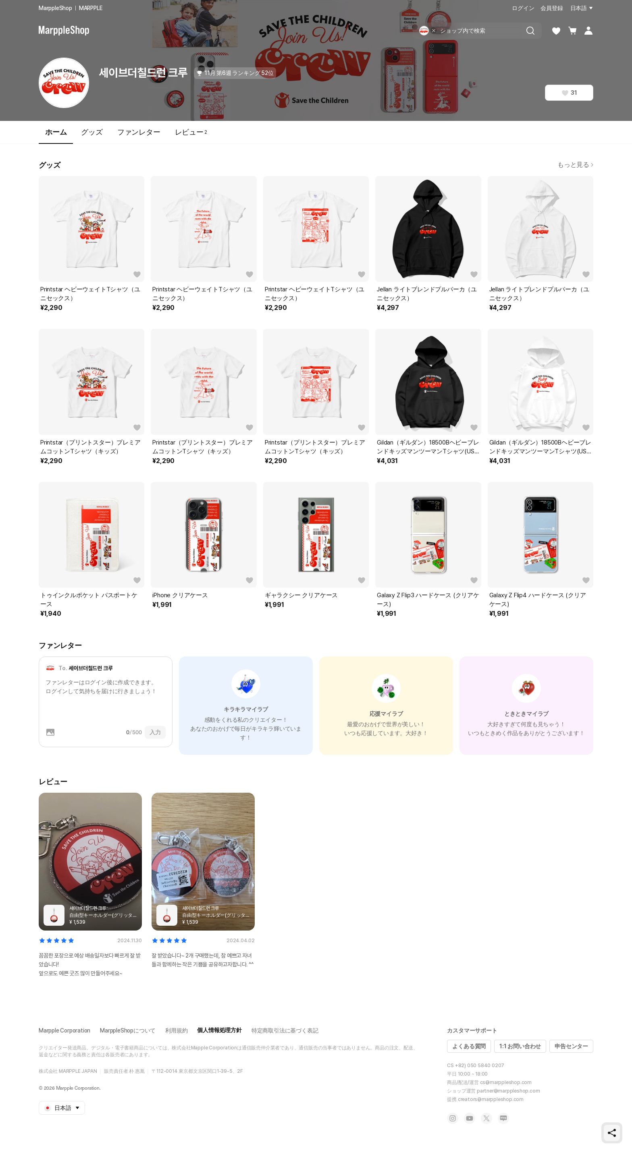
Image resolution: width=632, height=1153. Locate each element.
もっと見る (575, 164)
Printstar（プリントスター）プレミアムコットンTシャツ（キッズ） (90, 447)
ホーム (56, 135)
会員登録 (552, 8)
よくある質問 (469, 1046)
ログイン (523, 8)
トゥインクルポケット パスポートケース (88, 600)
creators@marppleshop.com (491, 1099)
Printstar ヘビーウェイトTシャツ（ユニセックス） (90, 294)
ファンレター (138, 132)
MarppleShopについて (128, 1030)
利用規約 (176, 1030)
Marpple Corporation (64, 1030)
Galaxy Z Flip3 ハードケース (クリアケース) (428, 600)
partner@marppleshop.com (508, 1091)
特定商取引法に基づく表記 (285, 1030)
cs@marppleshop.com (506, 1082)
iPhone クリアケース (180, 595)
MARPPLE (91, 8)
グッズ (91, 132)
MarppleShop (55, 8)
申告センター (571, 1046)
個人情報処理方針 (219, 1030)
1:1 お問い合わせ (520, 1046)
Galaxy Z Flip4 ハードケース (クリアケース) (537, 600)
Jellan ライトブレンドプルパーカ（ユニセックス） (427, 294)
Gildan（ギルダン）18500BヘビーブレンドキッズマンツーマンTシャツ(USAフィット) (428, 447)
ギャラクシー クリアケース (301, 595)
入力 (155, 732)
